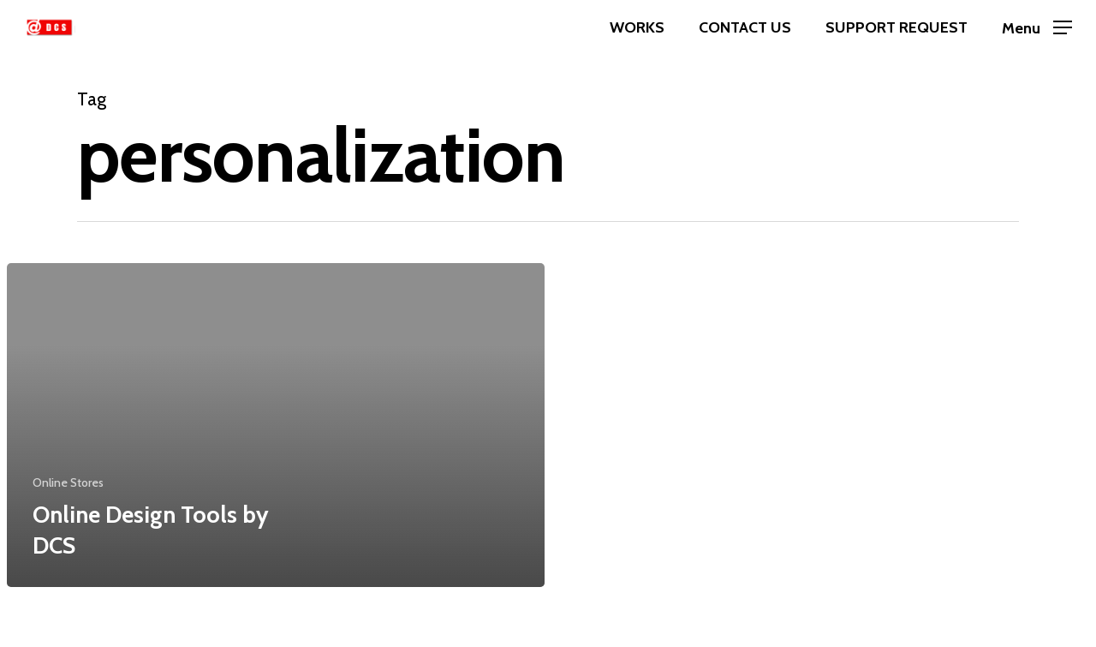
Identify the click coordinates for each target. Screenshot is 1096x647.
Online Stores (68, 482)
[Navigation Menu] (1037, 28)
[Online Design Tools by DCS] (276, 425)
